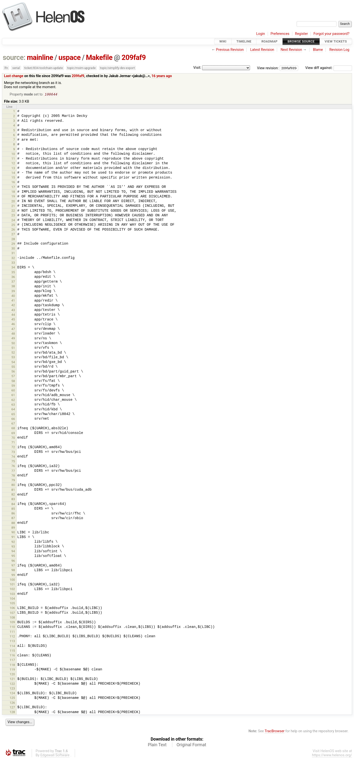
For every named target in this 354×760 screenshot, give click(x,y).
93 (13, 547)
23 (13, 216)
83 (13, 499)
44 (13, 315)
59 (13, 386)
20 (13, 202)
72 (13, 447)
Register (301, 34)
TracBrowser (275, 732)
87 (13, 518)
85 (13, 509)
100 (12, 580)
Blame (318, 50)
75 (13, 462)
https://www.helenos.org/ (332, 756)
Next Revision (291, 50)
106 (12, 608)
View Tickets (336, 41)
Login (260, 34)
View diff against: (328, 68)
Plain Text (157, 745)
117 (12, 660)
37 (13, 282)
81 (13, 490)
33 (13, 263)
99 (13, 575)
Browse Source (301, 41)
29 (13, 244)
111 (12, 632)
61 (13, 395)
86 (13, 514)
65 (13, 414)
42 (13, 305)
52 (13, 353)
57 (13, 376)
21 (13, 206)
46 (13, 324)
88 (13, 523)
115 (12, 651)
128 (12, 712)
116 (12, 656)
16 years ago (161, 76)
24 (13, 220)
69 (13, 433)
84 (13, 504)
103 (12, 594)
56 (13, 372)
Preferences (279, 34)
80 (13, 485)
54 (13, 362)
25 (13, 225)
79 (13, 481)
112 (12, 637)
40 (13, 296)
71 (13, 443)
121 (12, 679)
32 (13, 258)
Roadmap (269, 41)
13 (13, 168)
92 (13, 542)
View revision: (268, 68)
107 (12, 613)
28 (13, 239)
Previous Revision (230, 50)
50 (13, 343)
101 (12, 585)
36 (13, 277)
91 (13, 537)
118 (12, 665)
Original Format (191, 745)
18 (13, 192)
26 (13, 230)
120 (12, 675)
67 (13, 424)
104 (12, 599)
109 (12, 622)
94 (13, 551)
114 (12, 646)
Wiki (222, 41)
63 (13, 405)
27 (13, 234)
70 (13, 438)
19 (13, 197)
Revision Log (339, 50)
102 (12, 589)
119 (12, 670)
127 (12, 708)
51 (13, 348)
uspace (70, 57)
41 (13, 301)
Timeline (243, 41)
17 (13, 187)
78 (13, 476)
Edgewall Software (55, 756)
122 (12, 684)
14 (13, 173)
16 (13, 182)
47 (13, 329)
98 (13, 570)
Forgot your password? (331, 34)
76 (13, 466)
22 (13, 211)
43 (13, 310)
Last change (13, 76)
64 (13, 410)
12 (13, 164)
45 (13, 320)
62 (13, 400)
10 (13, 154)
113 (12, 641)
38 (13, 287)
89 (13, 528)
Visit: (197, 68)
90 (13, 533)
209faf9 (133, 57)
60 (13, 391)
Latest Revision (262, 50)
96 (13, 561)
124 (12, 693)
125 (12, 698)
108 (12, 618)
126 (12, 703)
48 (13, 334)
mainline (40, 57)
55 (13, 367)
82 (13, 495)
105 (12, 604)
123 (12, 689)
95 (13, 556)
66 (13, 419)
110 (12, 627)
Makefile (99, 57)
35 (13, 273)
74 (13, 457)
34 (13, 268)
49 (13, 339)
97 (13, 566)
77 (13, 471)
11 (13, 159)
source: (14, 57)
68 (13, 428)
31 (13, 253)
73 (13, 452)
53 (13, 357)
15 (13, 178)
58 (13, 381)
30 (13, 249)
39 (13, 291)
